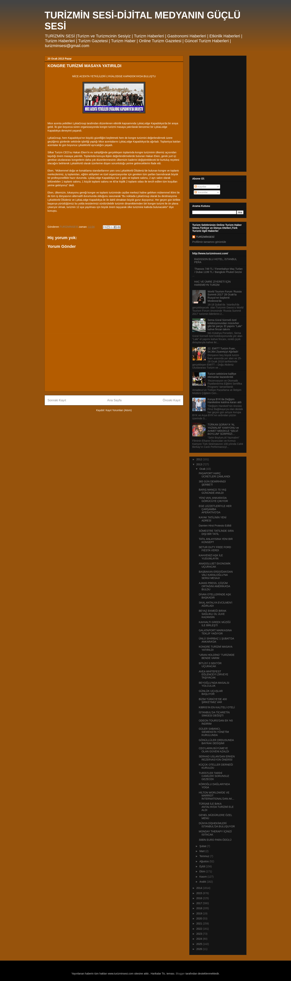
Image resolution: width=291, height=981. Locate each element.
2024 (199, 938)
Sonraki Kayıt (57, 400)
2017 (199, 903)
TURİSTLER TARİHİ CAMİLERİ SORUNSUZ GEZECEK (214, 776)
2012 (199, 459)
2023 (199, 933)
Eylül (202, 866)
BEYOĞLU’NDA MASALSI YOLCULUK (214, 684)
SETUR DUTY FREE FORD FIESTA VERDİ (215, 549)
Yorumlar (201, 192)
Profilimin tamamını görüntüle (209, 241)
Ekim (202, 871)
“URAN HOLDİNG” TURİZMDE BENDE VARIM (217, 656)
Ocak (202, 468)
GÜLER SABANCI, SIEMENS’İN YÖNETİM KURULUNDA (214, 732)
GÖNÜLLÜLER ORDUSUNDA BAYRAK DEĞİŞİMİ (216, 742)
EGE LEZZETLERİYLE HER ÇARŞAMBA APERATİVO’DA (215, 509)
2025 (199, 943)
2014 (199, 887)
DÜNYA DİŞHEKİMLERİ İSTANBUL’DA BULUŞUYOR (217, 825)
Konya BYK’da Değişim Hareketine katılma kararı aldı (225, 401)
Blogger (180, 973)
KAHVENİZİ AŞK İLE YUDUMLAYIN (211, 557)
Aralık (203, 881)
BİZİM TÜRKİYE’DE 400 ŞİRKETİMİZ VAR (213, 701)
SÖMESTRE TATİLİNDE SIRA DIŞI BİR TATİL (216, 532)
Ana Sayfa (114, 400)
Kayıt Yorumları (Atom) (119, 410)
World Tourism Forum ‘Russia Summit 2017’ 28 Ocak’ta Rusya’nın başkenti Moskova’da (225, 296)
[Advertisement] (114, 362)
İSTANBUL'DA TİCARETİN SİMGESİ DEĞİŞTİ (214, 714)
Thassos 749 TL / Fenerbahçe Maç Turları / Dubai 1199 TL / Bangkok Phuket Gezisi (218, 270)
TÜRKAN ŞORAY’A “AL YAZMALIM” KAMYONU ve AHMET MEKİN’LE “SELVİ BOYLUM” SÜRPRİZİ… (223, 429)
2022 (199, 928)
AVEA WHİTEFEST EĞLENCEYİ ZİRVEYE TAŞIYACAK (213, 674)
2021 (199, 923)
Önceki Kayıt (171, 400)
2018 (199, 908)
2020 (199, 918)
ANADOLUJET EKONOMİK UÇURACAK (215, 565)
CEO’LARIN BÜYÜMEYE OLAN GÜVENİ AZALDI (214, 750)
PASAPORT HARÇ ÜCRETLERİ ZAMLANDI (214, 475)
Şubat (203, 846)
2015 (199, 893)
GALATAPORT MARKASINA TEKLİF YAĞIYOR (215, 632)
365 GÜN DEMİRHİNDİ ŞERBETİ (212, 483)
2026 (199, 949)
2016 (199, 898)
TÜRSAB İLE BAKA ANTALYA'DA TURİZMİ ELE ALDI (216, 807)
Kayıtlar (200, 186)
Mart (202, 851)
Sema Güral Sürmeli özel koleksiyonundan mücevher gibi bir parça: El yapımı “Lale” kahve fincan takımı (225, 325)
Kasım (203, 876)
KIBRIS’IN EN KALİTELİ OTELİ (217, 707)
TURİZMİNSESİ (205, 236)
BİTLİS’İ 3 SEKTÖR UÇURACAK (210, 665)
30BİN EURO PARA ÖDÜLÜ (215, 839)
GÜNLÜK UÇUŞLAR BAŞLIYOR (211, 692)
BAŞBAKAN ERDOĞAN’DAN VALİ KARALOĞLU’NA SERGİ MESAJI (216, 575)
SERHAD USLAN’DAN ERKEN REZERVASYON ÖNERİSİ (217, 758)
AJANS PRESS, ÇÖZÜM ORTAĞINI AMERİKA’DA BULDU (214, 586)
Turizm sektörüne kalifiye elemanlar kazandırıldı (222, 375)
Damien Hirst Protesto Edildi (215, 525)
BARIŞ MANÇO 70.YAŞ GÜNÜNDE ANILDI (212, 491)
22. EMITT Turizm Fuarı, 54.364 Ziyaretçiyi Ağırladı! (223, 350)
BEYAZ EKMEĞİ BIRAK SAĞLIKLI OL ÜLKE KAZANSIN (212, 614)
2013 (199, 464)
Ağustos (204, 861)
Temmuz (204, 856)
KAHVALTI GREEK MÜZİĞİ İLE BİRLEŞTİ (214, 624)
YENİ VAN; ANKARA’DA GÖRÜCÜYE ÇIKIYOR (213, 499)
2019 (199, 913)
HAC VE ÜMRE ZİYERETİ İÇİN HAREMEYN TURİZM (212, 283)
